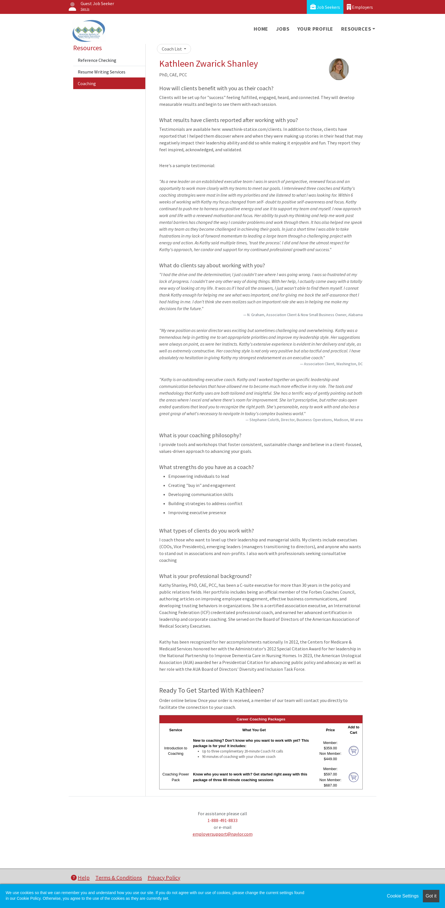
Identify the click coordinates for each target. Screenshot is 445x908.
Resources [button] (356, 29)
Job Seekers (325, 6)
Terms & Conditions (118, 877)
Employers (360, 6)
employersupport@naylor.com (223, 834)
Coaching (87, 83)
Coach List (172, 49)
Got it (431, 896)
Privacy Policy (164, 877)
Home (261, 29)
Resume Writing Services (101, 72)
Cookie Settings (403, 896)
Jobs (282, 29)
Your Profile (315, 29)
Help (80, 877)
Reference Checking (97, 60)
